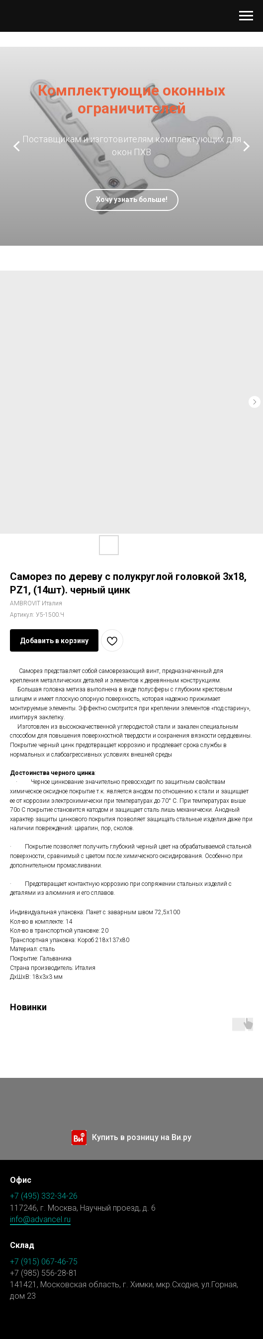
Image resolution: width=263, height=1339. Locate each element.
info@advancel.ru (40, 1219)
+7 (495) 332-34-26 (44, 1196)
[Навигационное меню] (246, 16)
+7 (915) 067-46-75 (44, 1261)
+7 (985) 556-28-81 (44, 1273)
